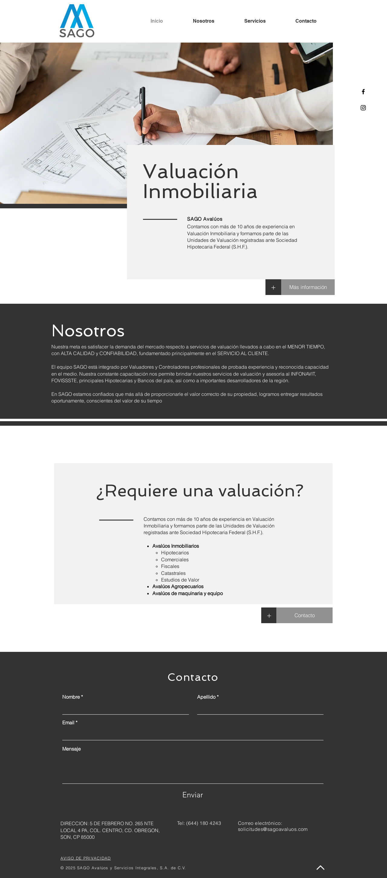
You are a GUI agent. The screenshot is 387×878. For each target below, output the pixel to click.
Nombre (71, 696)
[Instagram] (363, 107)
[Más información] (308, 287)
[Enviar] (192, 795)
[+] (273, 287)
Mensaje (71, 748)
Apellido (206, 696)
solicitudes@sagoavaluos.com (273, 829)
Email (68, 722)
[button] (269, 615)
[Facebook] (363, 91)
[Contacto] (304, 615)
